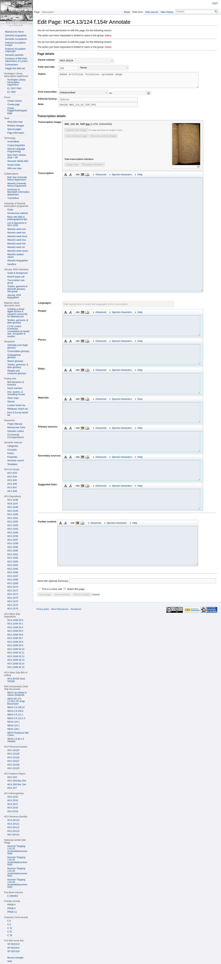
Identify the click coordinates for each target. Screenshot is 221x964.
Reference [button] (84, 177)
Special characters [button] (119, 177)
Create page (13, 104)
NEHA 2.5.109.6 (15, 711)
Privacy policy (43, 612)
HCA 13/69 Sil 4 (15, 627)
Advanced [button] (98, 177)
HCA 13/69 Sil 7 (15, 638)
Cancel (96, 597)
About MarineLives (60, 612)
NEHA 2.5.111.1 (15, 714)
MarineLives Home (14, 31)
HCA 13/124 (13, 750)
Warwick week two (16, 232)
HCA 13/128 (13, 764)
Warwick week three (17, 236)
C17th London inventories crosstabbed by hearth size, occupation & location (18, 331)
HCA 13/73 (12, 598)
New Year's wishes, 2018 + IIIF (16, 156)
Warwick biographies (17, 260)
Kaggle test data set (15, 68)
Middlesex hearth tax (17, 409)
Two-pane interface (89, 167)
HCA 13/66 (12, 572)
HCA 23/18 (12, 807)
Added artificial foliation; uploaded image (136, 81)
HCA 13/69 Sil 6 (15, 634)
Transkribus (13, 198)
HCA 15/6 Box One (16, 780)
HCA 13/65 (12, 569)
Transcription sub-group (16, 281)
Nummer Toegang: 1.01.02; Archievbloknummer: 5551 (17, 872)
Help (9, 961)
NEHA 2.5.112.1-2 (16, 718)
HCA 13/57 (12, 540)
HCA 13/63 (12, 561)
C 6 (9, 924)
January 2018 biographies (14, 296)
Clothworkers (11, 64)
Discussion (48, 12)
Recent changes (15, 957)
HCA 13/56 (12, 536)
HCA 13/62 (12, 558)
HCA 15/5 (12, 777)
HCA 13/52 (12, 521)
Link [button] (74, 177)
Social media (13, 165)
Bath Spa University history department (17, 178)
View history (166, 12)
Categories (12, 446)
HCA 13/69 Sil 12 (15, 656)
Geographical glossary (13, 356)
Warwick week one (16, 229)
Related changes (15, 125)
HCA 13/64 (12, 565)
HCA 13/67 (12, 576)
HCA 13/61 (12, 554)
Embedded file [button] (79, 177)
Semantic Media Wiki (17, 161)
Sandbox (11, 264)
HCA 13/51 (12, 518)
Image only (69, 167)
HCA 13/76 (12, 608)
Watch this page (76, 591)
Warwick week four (16, 240)
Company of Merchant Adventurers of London (16, 59)
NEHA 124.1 (13, 725)
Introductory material (17, 213)
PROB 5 (11, 908)
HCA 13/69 (12, 583)
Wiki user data (14, 168)
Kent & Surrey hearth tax (17, 413)
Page (37, 12)
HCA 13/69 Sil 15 (15, 667)
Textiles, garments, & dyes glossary (17, 321)
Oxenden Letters (15, 431)
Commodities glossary (18, 351)
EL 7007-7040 (14, 88)
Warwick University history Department (16, 184)
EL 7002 (11, 92)
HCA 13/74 (12, 601)
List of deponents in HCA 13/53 (17, 224)
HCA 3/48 (12, 491)
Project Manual (14, 424)
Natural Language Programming (16, 150)
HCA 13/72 (12, 594)
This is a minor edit (52, 591)
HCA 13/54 (12, 529)
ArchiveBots (13, 141)
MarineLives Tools (16, 427)
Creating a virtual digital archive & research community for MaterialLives (17, 313)
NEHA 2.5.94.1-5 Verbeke (15, 740)
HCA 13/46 (12, 500)
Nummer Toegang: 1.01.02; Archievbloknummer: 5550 (17, 861)
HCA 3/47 (12, 487)
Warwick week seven (17, 251)
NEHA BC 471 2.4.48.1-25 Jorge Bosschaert (16, 701)
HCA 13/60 (12, 550)
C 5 (9, 921)
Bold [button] (62, 177)
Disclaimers (76, 612)
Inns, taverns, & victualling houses (16, 393)
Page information (15, 133)
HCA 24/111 (13, 824)
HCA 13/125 (13, 754)
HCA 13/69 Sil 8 (15, 642)
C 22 (9, 931)
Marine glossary (15, 361)
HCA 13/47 (12, 503)
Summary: (63, 583)
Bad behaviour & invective (15, 383)
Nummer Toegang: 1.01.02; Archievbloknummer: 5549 (17, 850)
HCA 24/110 (13, 820)
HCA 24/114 (13, 834)
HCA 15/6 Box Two (16, 784)
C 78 (9, 935)
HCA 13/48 (12, 507)
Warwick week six (16, 247)
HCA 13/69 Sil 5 (15, 631)
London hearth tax (16, 405)
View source (151, 12)
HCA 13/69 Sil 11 (15, 652)
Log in (215, 3)
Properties (12, 457)
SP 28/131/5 (13, 951)
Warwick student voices (15, 255)
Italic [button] (67, 177)
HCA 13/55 (12, 532)
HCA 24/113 (13, 831)
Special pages (14, 129)
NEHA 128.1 (13, 729)
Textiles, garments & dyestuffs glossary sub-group (17, 289)
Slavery (11, 401)
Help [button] (137, 177)
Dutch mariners (14, 388)
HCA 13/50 (12, 514)
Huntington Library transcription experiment (16, 82)
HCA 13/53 (12, 525)
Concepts (12, 449)
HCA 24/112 (13, 827)
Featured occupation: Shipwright (15, 50)
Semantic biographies (15, 35)
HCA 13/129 (13, 768)
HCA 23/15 (12, 797)
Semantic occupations (16, 39)
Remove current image (100, 138)
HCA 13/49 (12, 511)
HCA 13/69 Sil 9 (15, 645)
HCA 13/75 (12, 605)
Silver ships (13, 398)
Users (108, 35)
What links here (15, 122)
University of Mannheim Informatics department (18, 192)
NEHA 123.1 (13, 722)
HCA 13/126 (13, 757)
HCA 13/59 (12, 547)
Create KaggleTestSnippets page (17, 110)
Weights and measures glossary (16, 372)
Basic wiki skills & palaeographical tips (17, 218)
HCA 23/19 (12, 811)
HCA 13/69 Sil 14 (15, 663)
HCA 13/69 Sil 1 (15, 623)
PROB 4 (11, 904)
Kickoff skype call (15, 276)
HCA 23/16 (12, 800)
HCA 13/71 (12, 590)
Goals (10, 209)
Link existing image (73, 138)
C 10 (9, 928)
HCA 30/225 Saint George (16, 680)
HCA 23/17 (12, 804)
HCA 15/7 (12, 788)
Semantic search (15, 460)
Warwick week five (16, 243)
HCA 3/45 (12, 480)
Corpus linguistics (16, 145)
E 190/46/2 (12, 896)
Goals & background (17, 273)
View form (137, 12)
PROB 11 (12, 912)
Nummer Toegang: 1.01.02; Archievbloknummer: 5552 (17, 883)
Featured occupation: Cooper (15, 44)
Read (127, 12)
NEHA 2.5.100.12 (16, 707)
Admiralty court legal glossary (17, 346)
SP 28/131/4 (13, 948)
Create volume (14, 101)
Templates (12, 464)
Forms (10, 453)
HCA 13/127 (13, 761)
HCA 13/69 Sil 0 (15, 620)
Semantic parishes (14, 55)
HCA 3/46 (12, 484)
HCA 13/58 (12, 543)
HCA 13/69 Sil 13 (15, 660)
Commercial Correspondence (15, 436)
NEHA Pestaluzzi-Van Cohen (18, 734)
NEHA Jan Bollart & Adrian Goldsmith (17, 694)
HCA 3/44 (12, 476)
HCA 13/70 (12, 587)
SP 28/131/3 (13, 944)
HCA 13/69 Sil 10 (15, 649)
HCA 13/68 (12, 579)
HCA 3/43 (12, 473)
